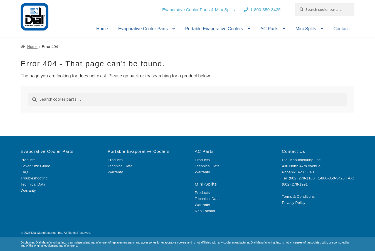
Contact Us (293, 151)
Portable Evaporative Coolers (214, 28)
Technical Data (33, 184)
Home (102, 28)
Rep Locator (205, 211)
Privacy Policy (293, 203)
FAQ (24, 172)
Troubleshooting (34, 178)
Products (28, 160)
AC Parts (269, 28)
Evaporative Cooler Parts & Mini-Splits (198, 9)
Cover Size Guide (35, 166)
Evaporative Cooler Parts (143, 28)
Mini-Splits (305, 28)
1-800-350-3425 (265, 9)
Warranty (28, 190)
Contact (341, 28)
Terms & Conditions (298, 196)
